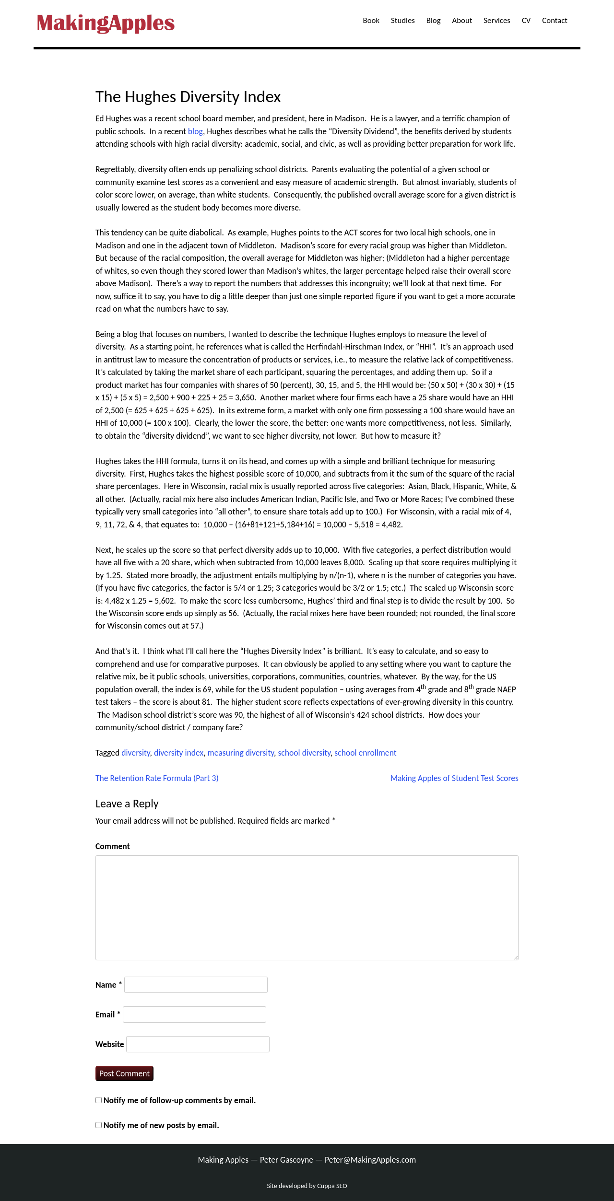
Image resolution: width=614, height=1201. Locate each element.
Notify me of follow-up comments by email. (180, 1100)
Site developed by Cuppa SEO (307, 1186)
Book (371, 20)
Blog (433, 20)
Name (108, 984)
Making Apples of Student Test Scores (454, 778)
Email (108, 1014)
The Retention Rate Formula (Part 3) (157, 778)
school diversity (304, 752)
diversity (135, 752)
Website (109, 1044)
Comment (112, 846)
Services (497, 20)
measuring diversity (241, 752)
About (462, 20)
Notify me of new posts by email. (161, 1125)
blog (195, 131)
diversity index (178, 752)
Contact (554, 20)
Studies (403, 20)
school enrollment (365, 752)
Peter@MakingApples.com (370, 1159)
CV (526, 20)
